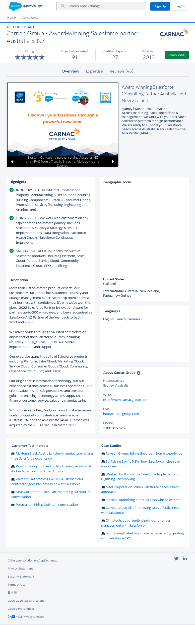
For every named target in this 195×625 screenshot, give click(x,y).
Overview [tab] (70, 71)
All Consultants (21, 27)
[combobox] (101, 6)
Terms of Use (17, 584)
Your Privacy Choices (26, 616)
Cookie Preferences (21, 608)
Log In (180, 6)
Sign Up (160, 6)
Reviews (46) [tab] (122, 71)
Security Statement (21, 576)
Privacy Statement (20, 568)
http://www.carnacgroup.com (125, 400)
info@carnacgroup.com (121, 414)
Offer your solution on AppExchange (32, 560)
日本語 (12, 592)
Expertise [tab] (94, 71)
